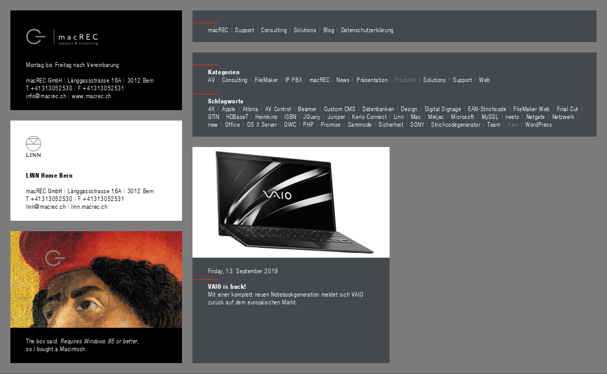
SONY (417, 124)
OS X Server (262, 124)
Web (484, 79)
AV (211, 79)
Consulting (274, 29)
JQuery (311, 116)
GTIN (213, 116)
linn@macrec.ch (46, 206)
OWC (290, 124)
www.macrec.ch (91, 95)
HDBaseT (237, 116)
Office (232, 124)
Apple (229, 108)
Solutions (305, 29)
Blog (329, 29)
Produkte (406, 79)
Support (244, 29)
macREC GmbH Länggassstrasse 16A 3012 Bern (90, 80)
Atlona (251, 108)
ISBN (290, 116)
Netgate (535, 116)
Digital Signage (443, 108)
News (343, 79)
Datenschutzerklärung (367, 29)
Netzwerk (563, 116)
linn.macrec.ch (89, 206)
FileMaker (266, 79)
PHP (308, 124)
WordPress (538, 124)
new (213, 124)
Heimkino (266, 116)
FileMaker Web (531, 108)
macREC (218, 29)
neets (512, 116)
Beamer (307, 108)
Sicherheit (391, 124)
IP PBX (294, 79)
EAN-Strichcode (487, 108)
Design (409, 108)
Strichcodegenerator (455, 124)
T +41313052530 (50, 88)
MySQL (490, 116)
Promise (331, 124)
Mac (416, 116)
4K (211, 108)
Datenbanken (378, 108)
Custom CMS (340, 108)
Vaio (513, 124)
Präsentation (372, 79)
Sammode (360, 124)
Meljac (436, 116)
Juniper (336, 116)
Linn (399, 116)
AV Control (278, 108)
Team (493, 124)
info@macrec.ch (46, 95)
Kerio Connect (369, 116)
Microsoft (462, 116)
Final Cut (567, 108)
